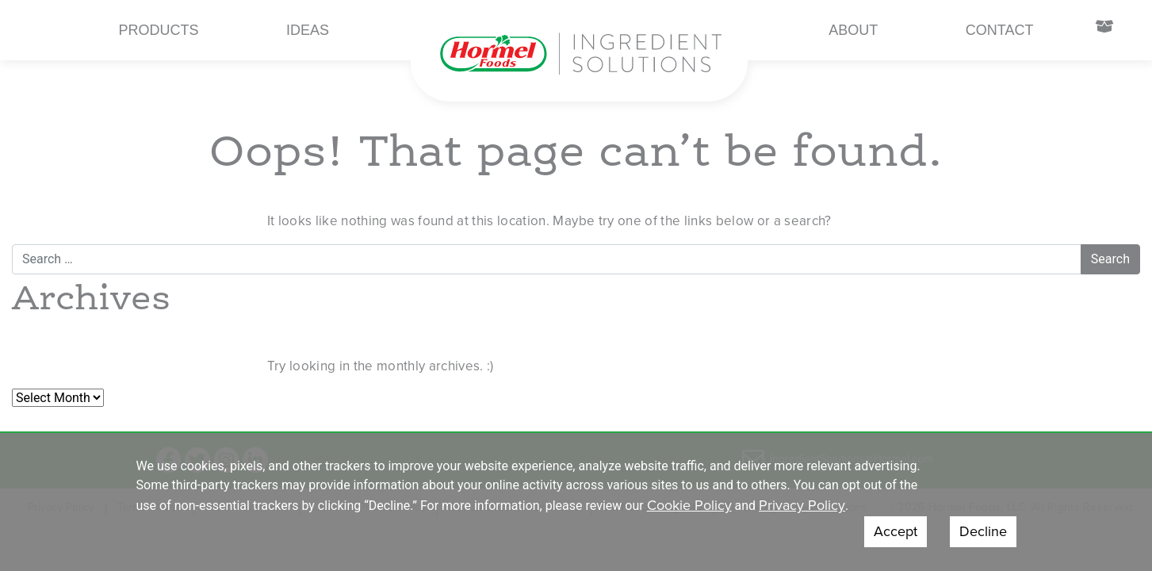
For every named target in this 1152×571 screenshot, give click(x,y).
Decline (983, 531)
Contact (1000, 30)
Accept (895, 531)
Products (159, 30)
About (853, 30)
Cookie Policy (689, 505)
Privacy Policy (802, 505)
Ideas (307, 30)
